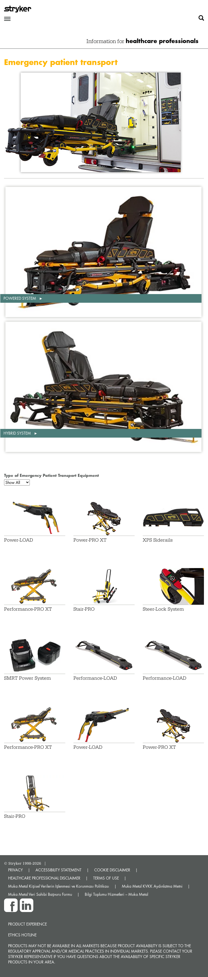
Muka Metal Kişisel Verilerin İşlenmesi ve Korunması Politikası (58, 886)
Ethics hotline (22, 934)
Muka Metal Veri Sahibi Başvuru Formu (40, 894)
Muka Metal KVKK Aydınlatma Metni (152, 886)
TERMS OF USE (106, 878)
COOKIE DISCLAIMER (112, 869)
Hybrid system (18, 433)
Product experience (27, 924)
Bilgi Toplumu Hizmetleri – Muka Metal (116, 894)
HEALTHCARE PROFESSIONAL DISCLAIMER (44, 878)
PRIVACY (15, 869)
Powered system (20, 298)
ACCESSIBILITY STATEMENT (58, 869)
